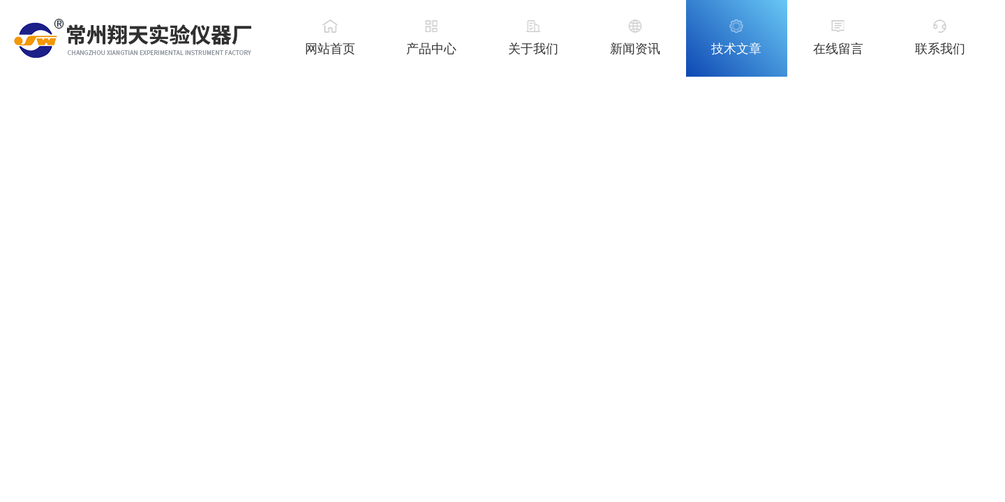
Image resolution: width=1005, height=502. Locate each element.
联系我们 (940, 49)
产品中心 (431, 49)
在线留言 (838, 49)
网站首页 (330, 49)
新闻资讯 (635, 49)
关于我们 (533, 49)
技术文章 (736, 49)
